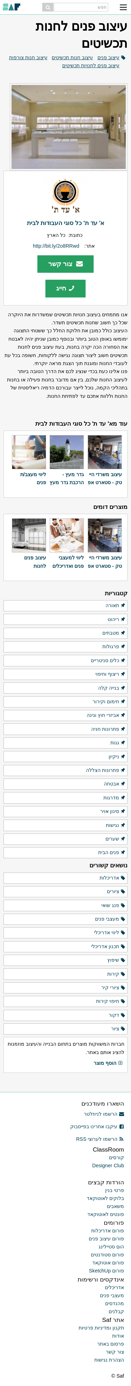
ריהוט (117, 620)
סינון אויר (113, 811)
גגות (118, 743)
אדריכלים (114, 1287)
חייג (65, 288)
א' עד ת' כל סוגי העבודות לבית (65, 222)
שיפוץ (116, 960)
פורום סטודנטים (107, 1254)
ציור (118, 1029)
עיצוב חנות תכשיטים (72, 57)
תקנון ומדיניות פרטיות (101, 1328)
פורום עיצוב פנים (106, 1238)
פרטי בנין (114, 1190)
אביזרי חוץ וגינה (106, 715)
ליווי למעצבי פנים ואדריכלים (68, 561)
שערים (115, 839)
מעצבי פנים (110, 919)
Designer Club (108, 1165)
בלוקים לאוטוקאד (105, 1198)
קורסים (116, 1157)
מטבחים (114, 633)
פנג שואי (113, 905)
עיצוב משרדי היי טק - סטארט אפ (105, 478)
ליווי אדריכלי (110, 933)
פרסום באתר (110, 1344)
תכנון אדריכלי (108, 947)
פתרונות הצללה (106, 770)
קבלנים (116, 1311)
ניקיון (117, 757)
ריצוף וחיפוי (110, 674)
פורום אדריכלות (107, 1230)
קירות (116, 974)
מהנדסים (114, 1303)
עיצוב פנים (108, 57)
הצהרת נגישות (109, 1360)
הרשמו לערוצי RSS (100, 1139)
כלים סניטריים (108, 661)
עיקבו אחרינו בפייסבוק (97, 1126)
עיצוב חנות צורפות (28, 57)
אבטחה (115, 784)
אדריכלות (113, 878)
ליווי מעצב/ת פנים (33, 478)
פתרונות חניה (108, 729)
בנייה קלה (112, 688)
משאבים (115, 1206)
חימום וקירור (109, 702)
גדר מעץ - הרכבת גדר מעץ (67, 478)
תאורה (115, 606)
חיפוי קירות (111, 1001)
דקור (117, 1015)
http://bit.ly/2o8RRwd (56, 246)
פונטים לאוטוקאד (105, 1214)
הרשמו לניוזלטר (104, 1114)
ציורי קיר (113, 988)
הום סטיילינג (111, 1246)
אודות (118, 1336)
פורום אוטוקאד (108, 1262)
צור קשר (65, 264)
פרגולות (114, 647)
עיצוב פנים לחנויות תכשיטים (90, 65)
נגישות (116, 825)
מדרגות (114, 798)
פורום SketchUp (106, 1270)
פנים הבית (112, 853)
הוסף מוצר (108, 1063)
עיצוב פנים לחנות (35, 561)
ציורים (116, 892)
